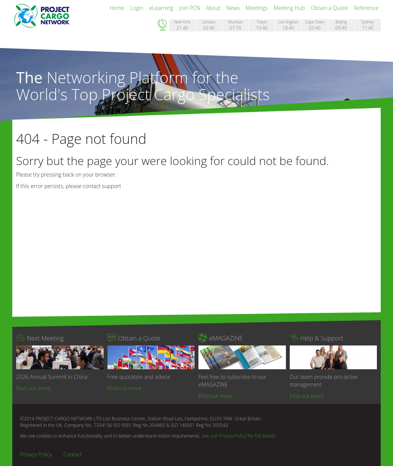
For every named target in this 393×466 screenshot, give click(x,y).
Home (117, 8)
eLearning (162, 8)
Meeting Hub (290, 8)
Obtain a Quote (330, 8)
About (214, 8)
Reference (366, 8)
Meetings (257, 8)
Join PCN (190, 8)
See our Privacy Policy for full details (238, 436)
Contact (72, 454)
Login (137, 8)
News (233, 8)
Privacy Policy (36, 454)
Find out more (33, 388)
